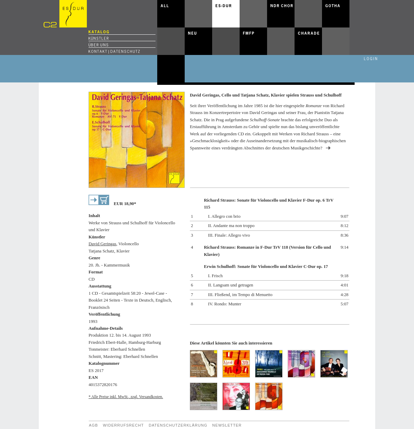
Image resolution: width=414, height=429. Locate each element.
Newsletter (227, 425)
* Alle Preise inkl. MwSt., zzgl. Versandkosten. (126, 397)
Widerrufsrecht (123, 425)
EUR (125, 203)
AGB (93, 425)
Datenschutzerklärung (178, 425)
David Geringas (102, 243)
